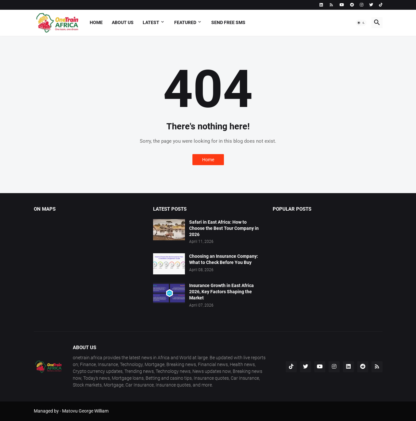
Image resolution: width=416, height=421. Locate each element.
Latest (151, 22)
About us (123, 22)
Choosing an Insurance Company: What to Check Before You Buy (223, 259)
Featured (185, 22)
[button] (361, 23)
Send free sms (228, 22)
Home (96, 22)
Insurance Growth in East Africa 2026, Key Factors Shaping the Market (221, 291)
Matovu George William (85, 411)
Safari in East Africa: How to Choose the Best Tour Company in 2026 (224, 228)
